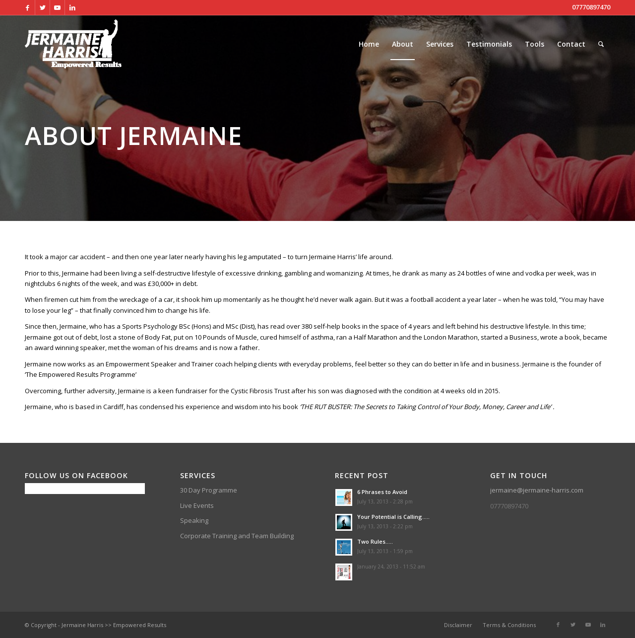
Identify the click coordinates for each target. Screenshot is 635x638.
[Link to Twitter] (42, 7)
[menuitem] (368, 44)
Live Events (197, 505)
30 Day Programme (208, 490)
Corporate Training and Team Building (237, 535)
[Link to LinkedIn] (72, 7)
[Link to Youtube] (57, 7)
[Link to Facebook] (27, 7)
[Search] (601, 44)
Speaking (194, 520)
